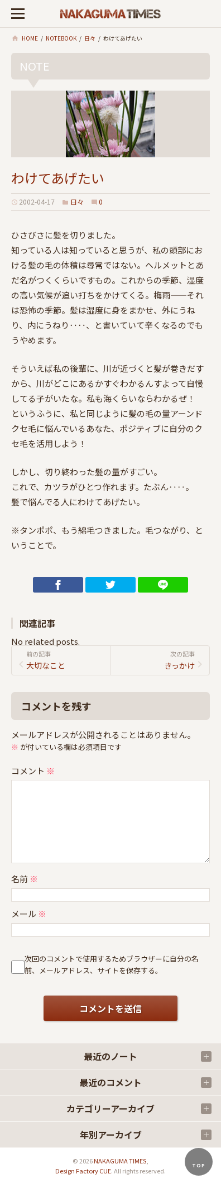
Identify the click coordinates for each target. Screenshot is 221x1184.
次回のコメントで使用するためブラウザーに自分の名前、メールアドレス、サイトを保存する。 (112, 964)
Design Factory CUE (83, 1170)
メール (28, 913)
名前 (24, 878)
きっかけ (155, 660)
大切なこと (65, 660)
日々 (77, 201)
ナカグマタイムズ (110, 14)
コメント (33, 771)
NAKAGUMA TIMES (120, 1160)
